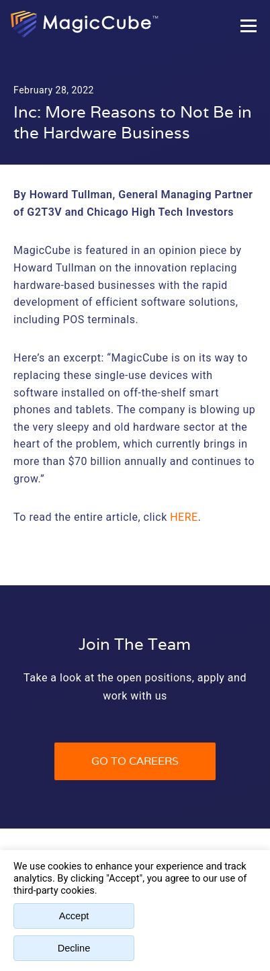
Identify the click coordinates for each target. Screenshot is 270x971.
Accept (74, 916)
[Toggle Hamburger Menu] (248, 25)
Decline (74, 948)
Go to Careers (135, 761)
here (183, 517)
